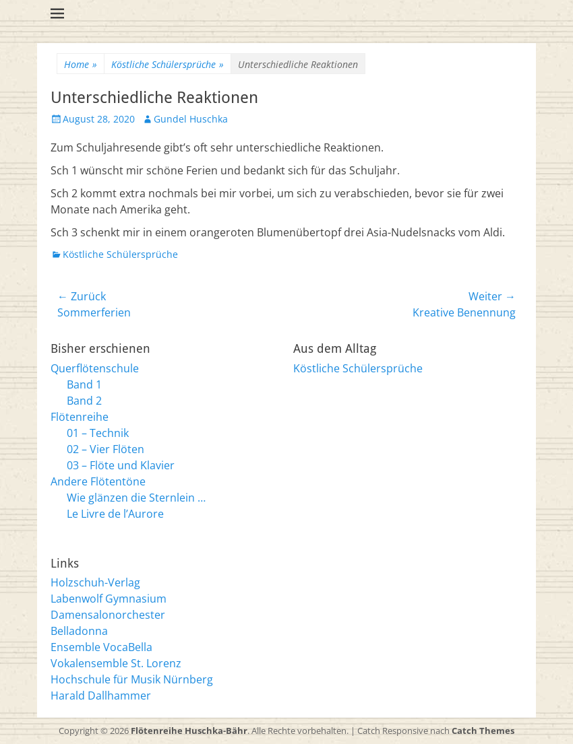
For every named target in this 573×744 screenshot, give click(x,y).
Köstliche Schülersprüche (167, 64)
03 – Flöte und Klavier (121, 465)
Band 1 (84, 384)
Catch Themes (483, 730)
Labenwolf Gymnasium (109, 598)
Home (80, 64)
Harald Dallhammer (101, 695)
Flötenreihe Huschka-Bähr (189, 730)
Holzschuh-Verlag (95, 582)
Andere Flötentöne (98, 481)
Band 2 (84, 400)
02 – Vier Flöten (105, 449)
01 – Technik (98, 433)
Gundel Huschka (191, 118)
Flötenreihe (80, 416)
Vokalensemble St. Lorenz (116, 663)
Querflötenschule (95, 368)
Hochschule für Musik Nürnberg (132, 679)
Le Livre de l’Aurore (115, 513)
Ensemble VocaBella (101, 647)
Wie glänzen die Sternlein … (136, 497)
